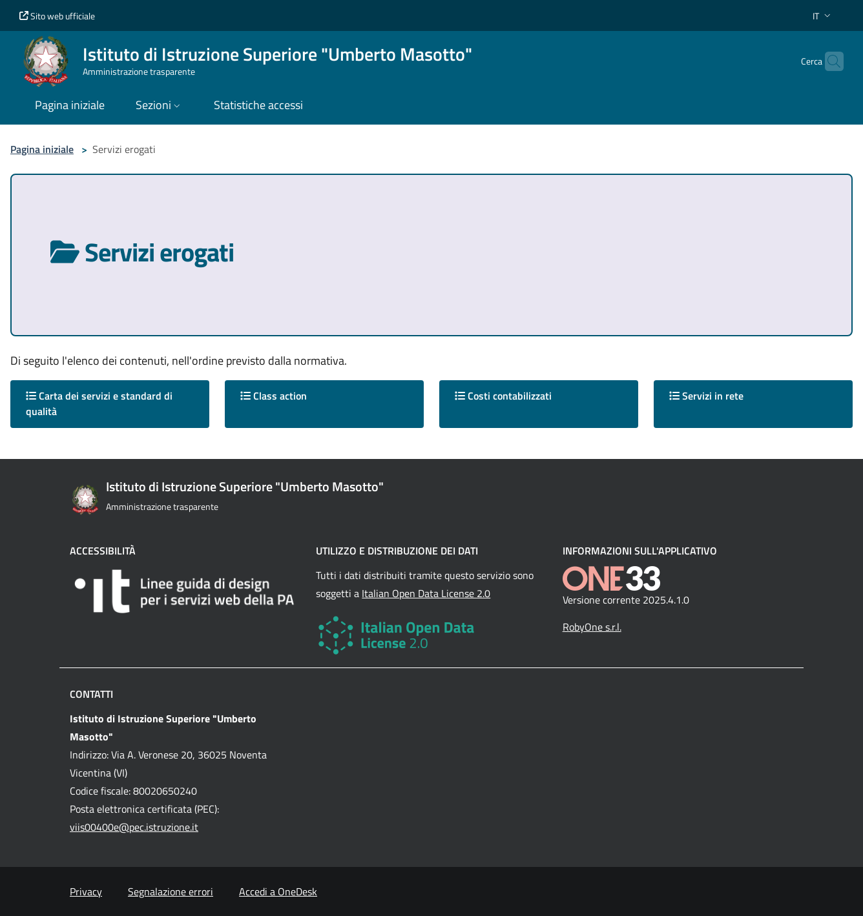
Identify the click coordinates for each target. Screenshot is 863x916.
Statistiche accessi (258, 105)
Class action (273, 395)
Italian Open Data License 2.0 (426, 593)
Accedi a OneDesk (278, 891)
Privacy (86, 891)
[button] (823, 15)
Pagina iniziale (42, 149)
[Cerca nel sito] (828, 61)
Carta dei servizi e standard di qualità (99, 403)
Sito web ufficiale (57, 16)
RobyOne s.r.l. (592, 627)
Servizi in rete (706, 395)
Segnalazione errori (170, 891)
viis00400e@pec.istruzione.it (134, 827)
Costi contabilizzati (503, 395)
